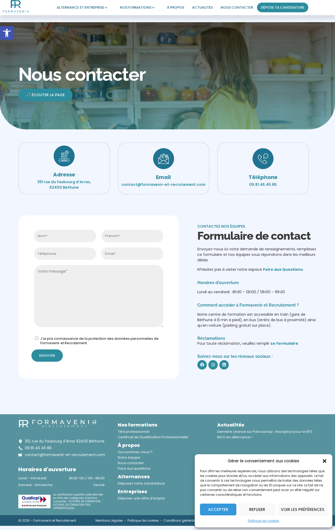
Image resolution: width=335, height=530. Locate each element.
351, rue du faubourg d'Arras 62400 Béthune (64, 441)
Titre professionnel (133, 431)
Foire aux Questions (283, 269)
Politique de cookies (263, 521)
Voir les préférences (302, 509)
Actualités (202, 7)
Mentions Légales (109, 520)
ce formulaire (284, 343)
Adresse (64, 174)
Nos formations (135, 7)
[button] (7, 33)
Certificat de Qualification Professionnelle (153, 437)
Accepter (218, 509)
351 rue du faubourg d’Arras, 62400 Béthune (64, 184)
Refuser (257, 509)
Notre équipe (129, 457)
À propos (175, 7)
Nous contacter (237, 7)
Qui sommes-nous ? (135, 452)
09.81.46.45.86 (263, 184)
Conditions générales (180, 520)
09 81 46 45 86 (38, 448)
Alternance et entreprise (80, 7)
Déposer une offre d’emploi (141, 498)
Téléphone (263, 177)
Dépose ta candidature (282, 7)
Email (163, 177)
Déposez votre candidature (141, 483)
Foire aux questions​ (134, 468)
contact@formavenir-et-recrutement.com (163, 184)
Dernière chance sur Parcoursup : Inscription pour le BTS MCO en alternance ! (264, 434)
